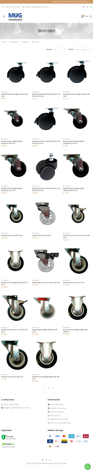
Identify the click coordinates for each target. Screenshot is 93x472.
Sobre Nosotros (55, 404)
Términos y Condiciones (59, 423)
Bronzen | (4, 92)
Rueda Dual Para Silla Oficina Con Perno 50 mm (46, 189)
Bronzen (35, 42)
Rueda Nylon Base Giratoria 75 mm (44, 330)
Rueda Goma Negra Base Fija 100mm (75, 330)
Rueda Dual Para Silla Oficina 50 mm (76, 95)
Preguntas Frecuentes (58, 419)
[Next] (52, 388)
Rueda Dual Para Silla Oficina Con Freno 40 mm (46, 95)
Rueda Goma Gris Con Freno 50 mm (76, 236)
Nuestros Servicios (57, 408)
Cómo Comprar (56, 412)
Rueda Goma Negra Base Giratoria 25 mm (11, 142)
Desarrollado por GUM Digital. (54, 463)
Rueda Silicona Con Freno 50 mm (46, 282)
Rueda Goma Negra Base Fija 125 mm (45, 378)
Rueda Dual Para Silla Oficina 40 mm (14, 95)
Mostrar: (49, 49)
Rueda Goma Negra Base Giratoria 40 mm (11, 189)
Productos (14, 42)
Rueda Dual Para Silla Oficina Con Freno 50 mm (46, 142)
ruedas (25, 42)
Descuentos (54, 415)
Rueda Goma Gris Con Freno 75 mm (14, 330)
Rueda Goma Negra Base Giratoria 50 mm (73, 189)
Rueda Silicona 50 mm (41, 235)
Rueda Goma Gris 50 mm (12, 235)
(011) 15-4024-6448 (11, 7)
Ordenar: (71, 49)
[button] (84, 17)
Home (3, 42)
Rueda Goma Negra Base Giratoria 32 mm (73, 142)
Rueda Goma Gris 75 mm (74, 282)
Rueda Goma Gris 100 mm (12, 377)
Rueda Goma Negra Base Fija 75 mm (14, 283)
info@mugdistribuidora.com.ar (35, 7)
